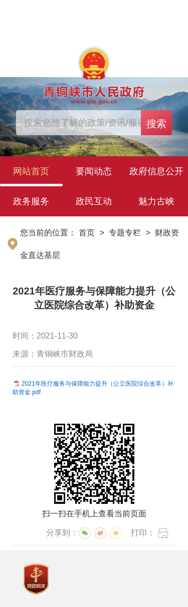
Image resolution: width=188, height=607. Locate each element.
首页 (87, 232)
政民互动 (94, 201)
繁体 (172, 12)
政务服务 (31, 201)
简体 (150, 12)
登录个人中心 (43, 12)
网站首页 (31, 171)
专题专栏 (125, 232)
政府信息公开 (156, 171)
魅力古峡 (156, 201)
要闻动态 (94, 171)
